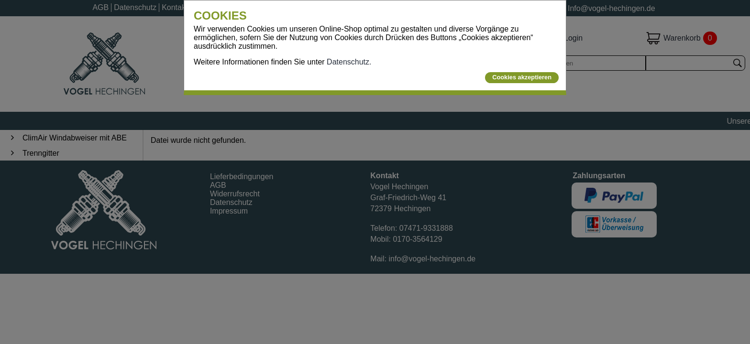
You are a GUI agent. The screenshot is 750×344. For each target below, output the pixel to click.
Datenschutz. (349, 62)
